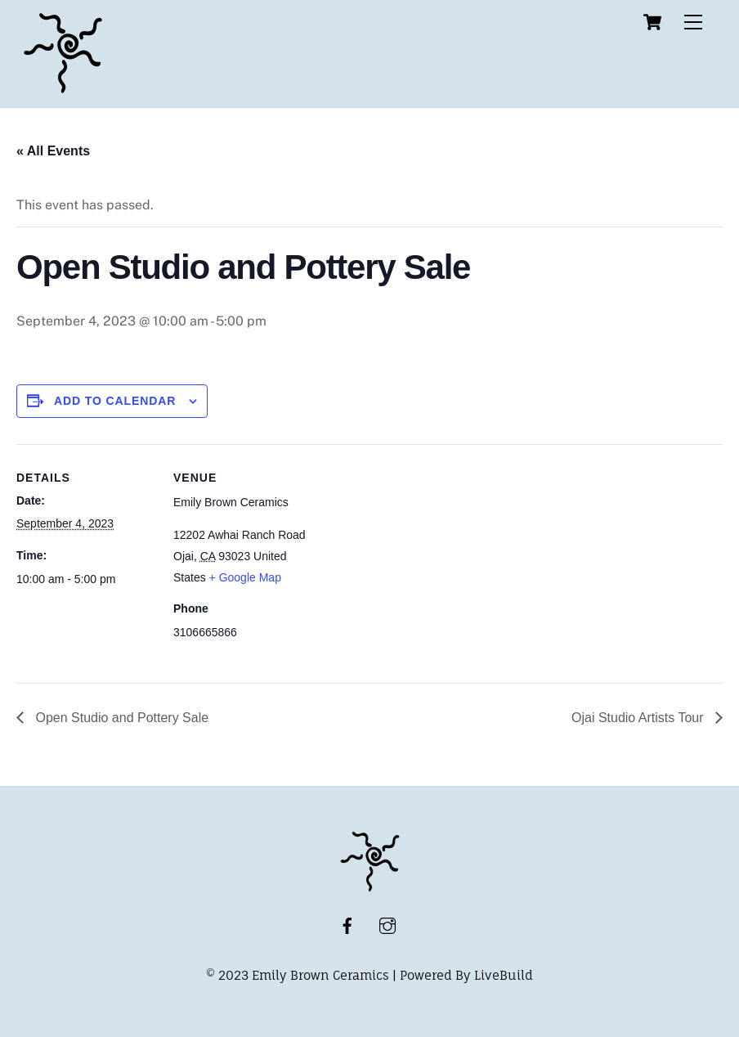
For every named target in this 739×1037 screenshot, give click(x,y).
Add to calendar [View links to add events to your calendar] (115, 400)
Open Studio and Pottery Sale (120, 718)
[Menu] (693, 22)
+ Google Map (245, 577)
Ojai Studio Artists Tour (639, 718)
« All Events (53, 151)
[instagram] (387, 924)
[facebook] (347, 924)
